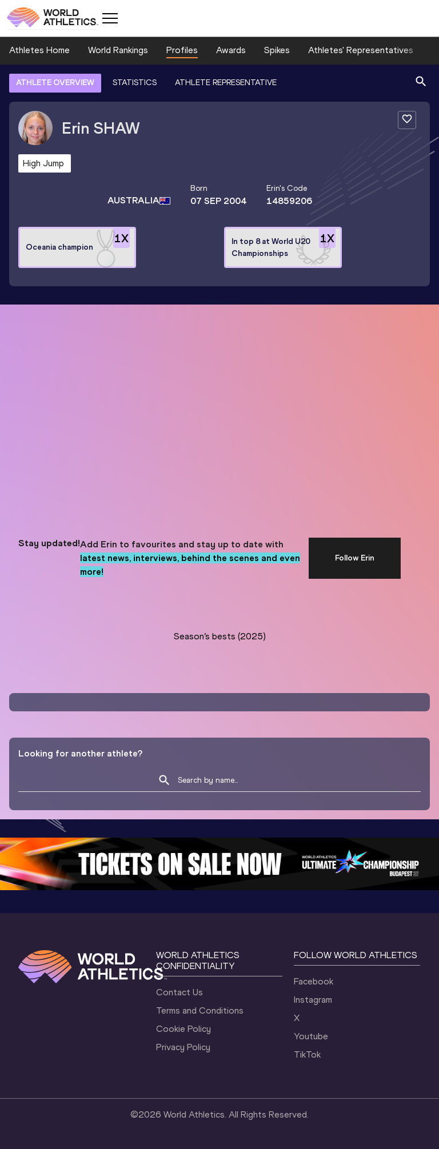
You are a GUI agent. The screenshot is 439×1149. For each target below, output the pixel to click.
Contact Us (179, 992)
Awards (231, 50)
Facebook (313, 981)
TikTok (307, 1054)
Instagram (313, 999)
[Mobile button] (109, 18)
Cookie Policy (183, 1028)
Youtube (311, 1036)
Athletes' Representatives (360, 50)
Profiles (182, 50)
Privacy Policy (183, 1047)
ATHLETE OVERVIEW (55, 82)
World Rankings (118, 50)
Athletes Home (39, 50)
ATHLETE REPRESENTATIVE (226, 82)
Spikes (277, 50)
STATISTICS (135, 82)
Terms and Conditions (200, 1010)
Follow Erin (354, 558)
